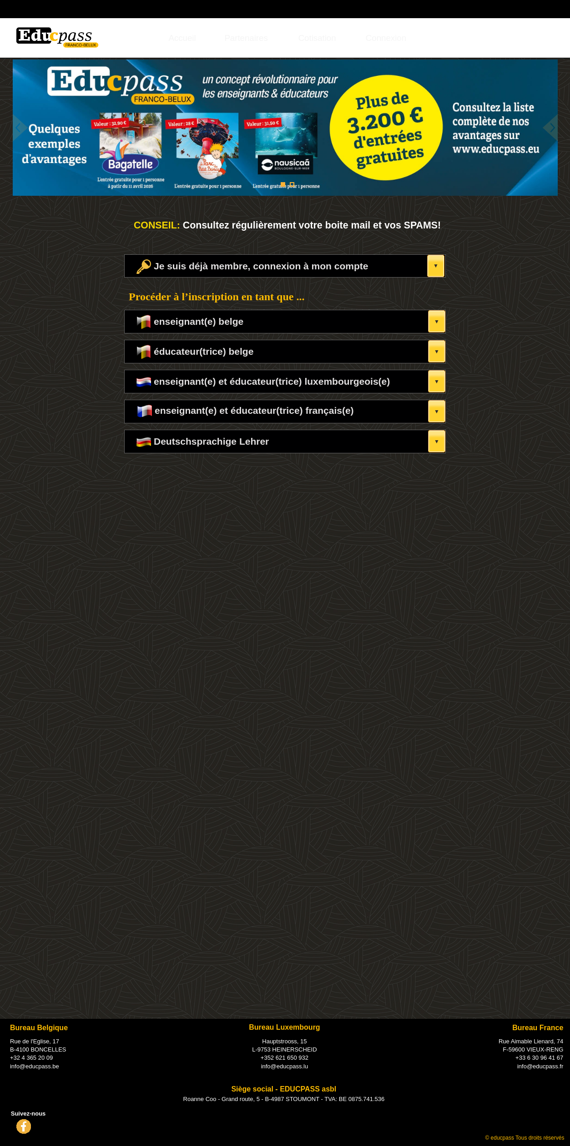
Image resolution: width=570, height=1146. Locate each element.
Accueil (182, 38)
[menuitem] (182, 38)
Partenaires (245, 38)
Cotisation (317, 38)
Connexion (386, 38)
